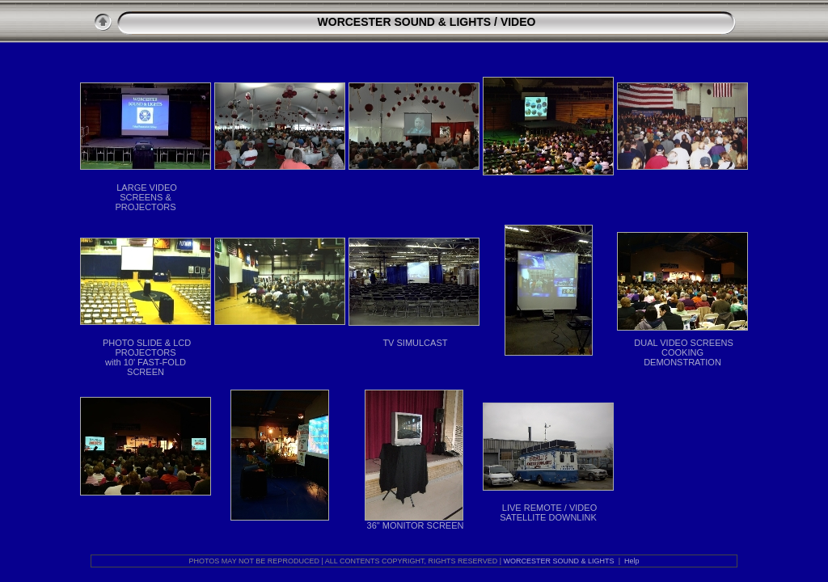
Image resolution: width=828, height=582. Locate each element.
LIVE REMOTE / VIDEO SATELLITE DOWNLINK (548, 512)
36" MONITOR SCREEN (415, 525)
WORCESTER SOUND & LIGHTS (405, 21)
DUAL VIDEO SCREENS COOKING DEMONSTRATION (683, 352)
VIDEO (518, 21)
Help (632, 561)
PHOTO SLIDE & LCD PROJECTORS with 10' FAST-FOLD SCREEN (147, 357)
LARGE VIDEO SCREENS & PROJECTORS (146, 197)
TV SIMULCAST (414, 343)
